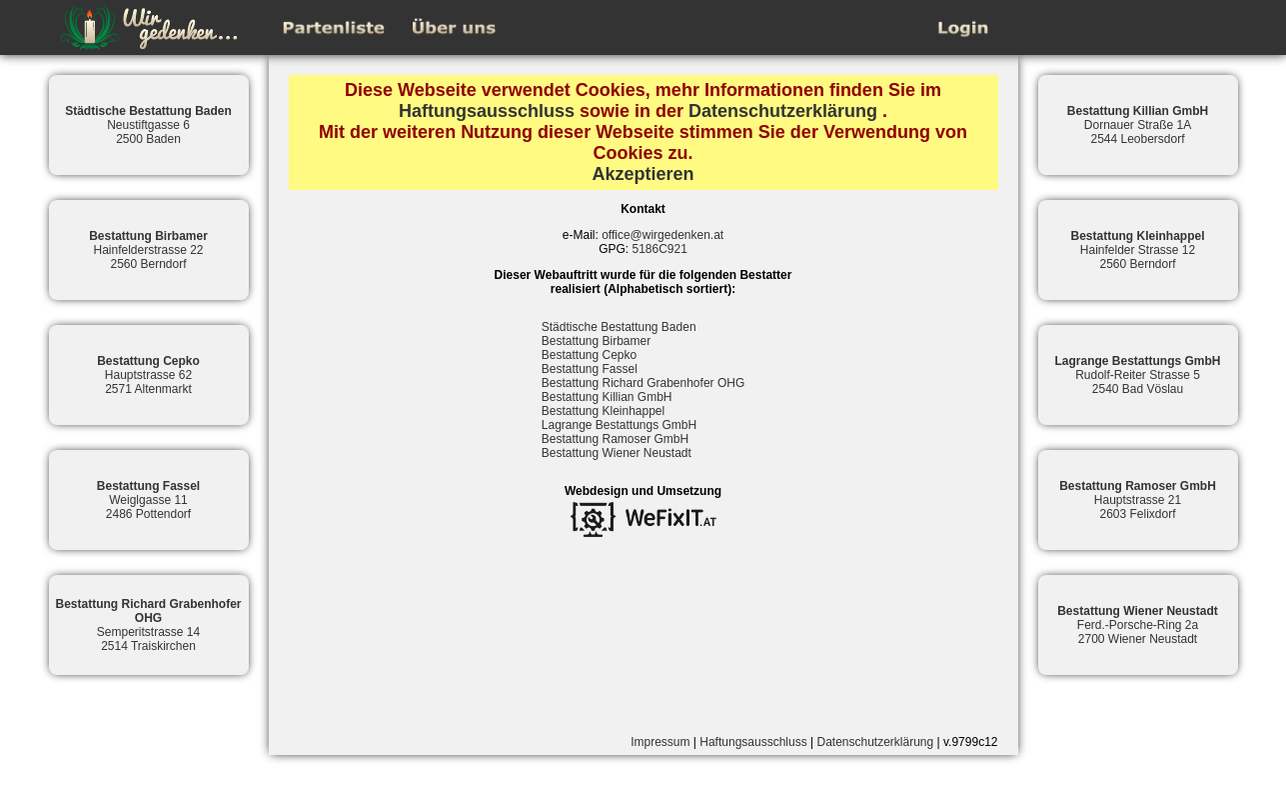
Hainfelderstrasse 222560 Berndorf (148, 250)
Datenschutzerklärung (782, 111)
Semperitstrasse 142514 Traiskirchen (148, 625)
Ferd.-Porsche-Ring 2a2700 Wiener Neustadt (1137, 625)
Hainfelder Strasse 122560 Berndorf (1137, 250)
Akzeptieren (642, 174)
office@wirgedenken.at (662, 235)
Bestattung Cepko (589, 355)
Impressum (660, 742)
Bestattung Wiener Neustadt (616, 453)
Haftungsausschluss (487, 111)
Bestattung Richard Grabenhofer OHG (643, 383)
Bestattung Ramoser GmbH (615, 439)
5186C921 (659, 249)
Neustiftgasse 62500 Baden (148, 125)
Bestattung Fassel (590, 369)
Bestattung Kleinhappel (603, 411)
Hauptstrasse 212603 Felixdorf (1137, 500)
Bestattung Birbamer (596, 341)
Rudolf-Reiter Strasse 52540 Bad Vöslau (1137, 375)
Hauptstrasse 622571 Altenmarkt (148, 375)
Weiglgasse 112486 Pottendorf (148, 500)
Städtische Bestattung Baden (619, 327)
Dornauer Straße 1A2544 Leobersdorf (1137, 125)
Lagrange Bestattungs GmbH (619, 425)
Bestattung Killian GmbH (607, 397)
